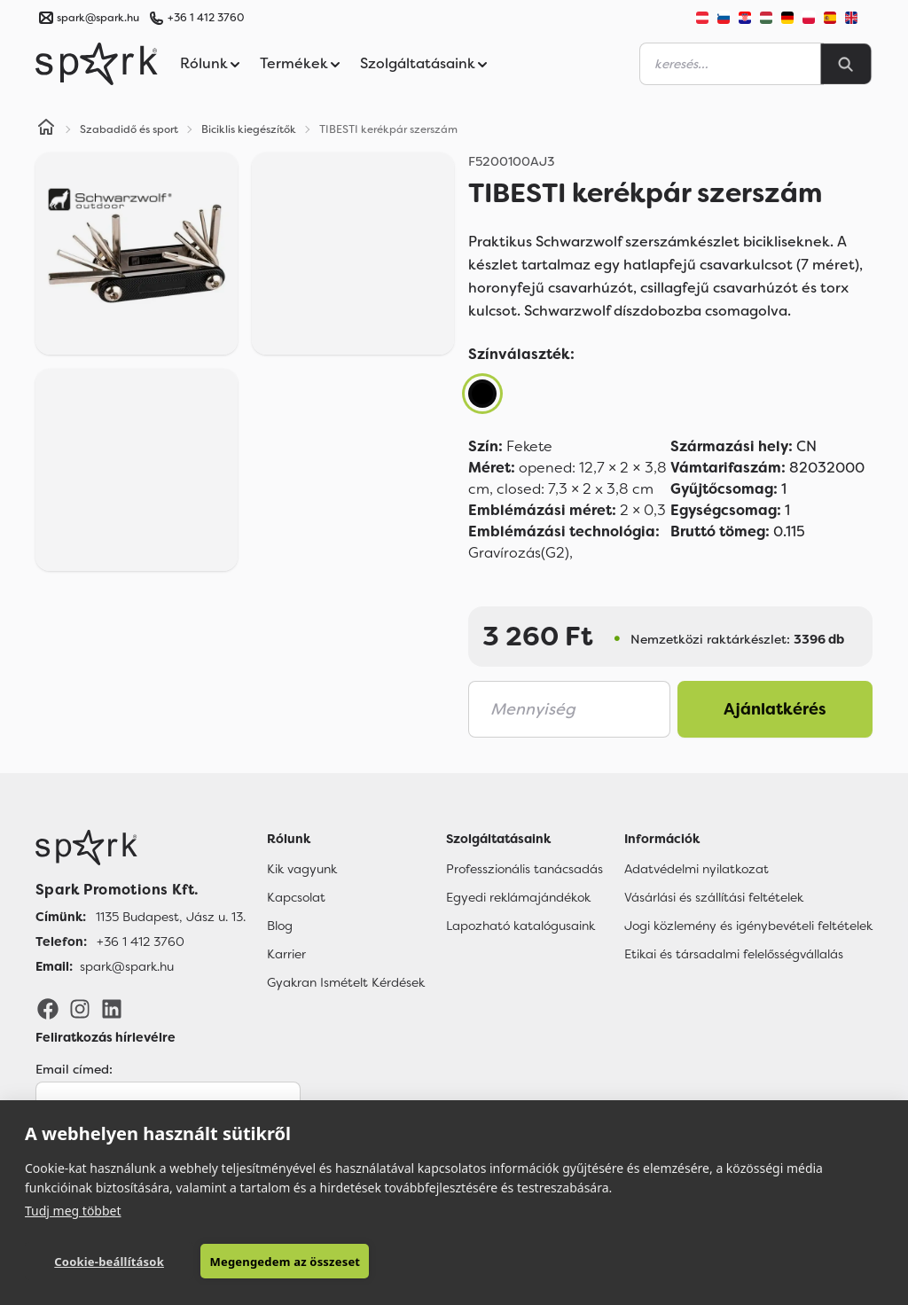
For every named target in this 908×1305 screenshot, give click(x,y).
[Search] (846, 64)
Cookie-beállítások (109, 1262)
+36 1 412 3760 (206, 18)
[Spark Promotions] (96, 64)
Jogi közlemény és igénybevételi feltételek (748, 926)
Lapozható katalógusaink (520, 926)
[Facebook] (47, 1008)
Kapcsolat (296, 897)
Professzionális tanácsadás (524, 869)
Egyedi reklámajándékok (518, 897)
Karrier (286, 954)
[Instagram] (79, 1008)
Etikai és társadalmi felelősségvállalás (733, 954)
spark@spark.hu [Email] (127, 966)
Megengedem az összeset (284, 1262)
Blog (280, 926)
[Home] (46, 129)
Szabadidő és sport (129, 129)
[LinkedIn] (111, 1008)
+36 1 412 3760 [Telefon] (140, 941)
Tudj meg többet (73, 1210)
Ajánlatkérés (775, 709)
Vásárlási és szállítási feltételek (713, 897)
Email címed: (74, 1069)
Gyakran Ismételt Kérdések (346, 982)
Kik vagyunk (302, 869)
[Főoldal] (140, 847)
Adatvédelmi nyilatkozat (696, 869)
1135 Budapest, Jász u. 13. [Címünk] (171, 917)
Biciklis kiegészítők (248, 129)
